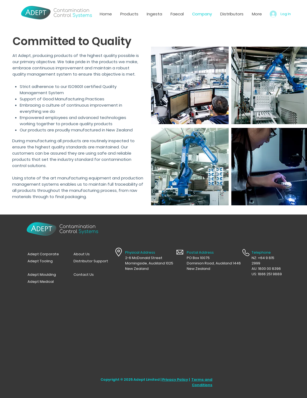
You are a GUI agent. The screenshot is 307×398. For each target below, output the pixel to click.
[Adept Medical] (45, 281)
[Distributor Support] (91, 261)
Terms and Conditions (201, 382)
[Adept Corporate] (45, 254)
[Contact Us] (91, 274)
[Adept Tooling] (45, 261)
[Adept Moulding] (45, 274)
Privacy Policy (175, 379)
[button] (154, 14)
